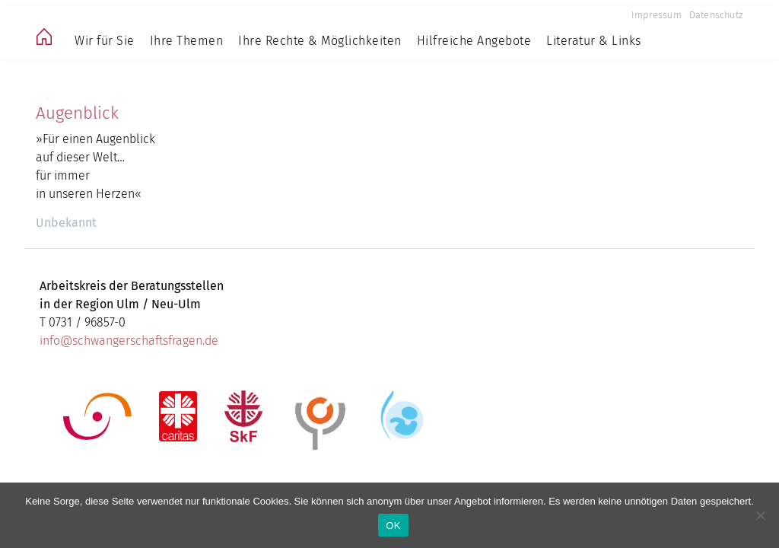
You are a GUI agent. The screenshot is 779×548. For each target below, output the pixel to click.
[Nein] (760, 515)
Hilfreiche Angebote (474, 40)
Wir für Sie (105, 40)
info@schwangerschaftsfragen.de (129, 340)
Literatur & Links (593, 40)
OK (393, 525)
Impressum (656, 15)
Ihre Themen (187, 40)
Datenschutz (715, 15)
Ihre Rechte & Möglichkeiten (320, 40)
